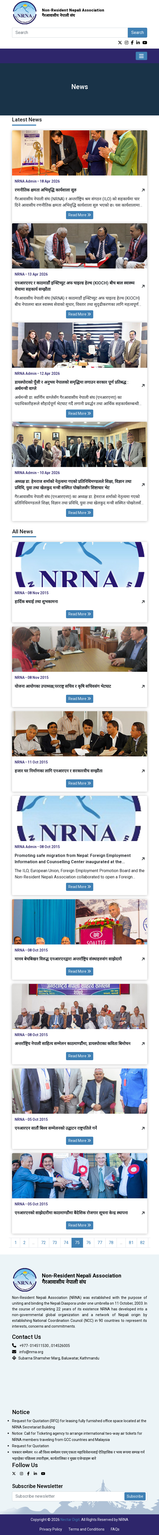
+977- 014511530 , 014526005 (44, 1346)
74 (66, 1242)
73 (54, 1242)
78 (111, 1242)
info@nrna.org (31, 1352)
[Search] (70, 33)
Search (137, 32)
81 (131, 1242)
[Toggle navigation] (141, 56)
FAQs (115, 1529)
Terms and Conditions (86, 1529)
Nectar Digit (70, 1520)
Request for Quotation (30, 1446)
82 (142, 1242)
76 (88, 1242)
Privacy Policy (51, 1529)
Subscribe (135, 1496)
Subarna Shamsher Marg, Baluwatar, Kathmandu (58, 1358)
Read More (79, 215)
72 (43, 1242)
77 (99, 1242)
